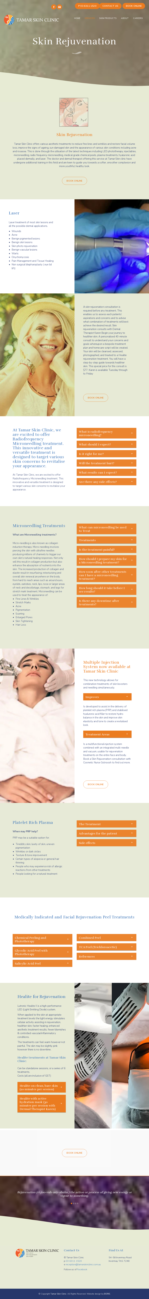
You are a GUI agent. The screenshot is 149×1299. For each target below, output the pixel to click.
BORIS (107, 1293)
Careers (138, 18)
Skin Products (108, 18)
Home (77, 18)
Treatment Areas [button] (97, 734)
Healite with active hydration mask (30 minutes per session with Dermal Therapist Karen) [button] (38, 1104)
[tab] (107, 696)
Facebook (82, 1269)
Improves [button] (92, 697)
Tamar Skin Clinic (58, 1293)
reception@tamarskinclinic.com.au (83, 1264)
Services (90, 18)
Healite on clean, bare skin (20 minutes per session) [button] (39, 1087)
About (125, 18)
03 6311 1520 (74, 1261)
